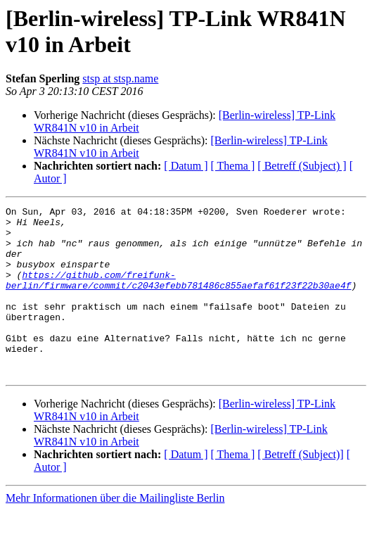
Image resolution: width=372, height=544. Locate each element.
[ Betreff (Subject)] (300, 488)
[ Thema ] (233, 166)
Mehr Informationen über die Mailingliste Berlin (115, 532)
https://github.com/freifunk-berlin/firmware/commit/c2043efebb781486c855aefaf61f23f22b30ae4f (178, 295)
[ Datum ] (185, 166)
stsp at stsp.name (120, 78)
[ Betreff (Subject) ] (301, 166)
